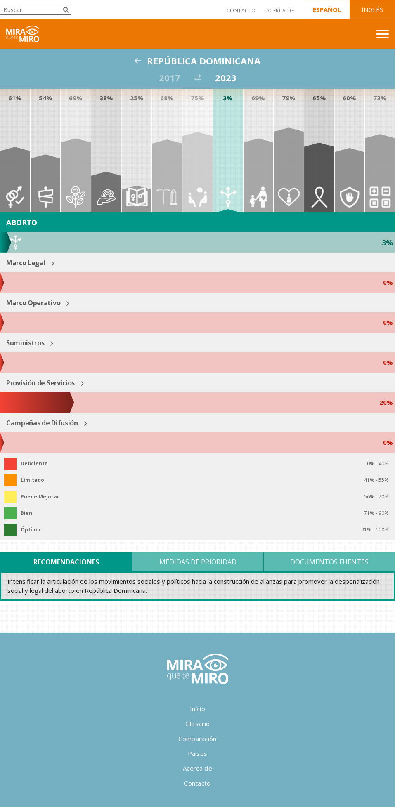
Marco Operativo (33, 302)
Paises (198, 753)
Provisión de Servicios (40, 382)
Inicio (197, 709)
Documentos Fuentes (329, 561)
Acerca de (280, 10)
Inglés (372, 9)
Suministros (25, 342)
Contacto (241, 10)
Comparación (197, 738)
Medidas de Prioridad (198, 561)
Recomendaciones (66, 561)
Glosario (197, 724)
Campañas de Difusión (42, 422)
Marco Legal (25, 262)
